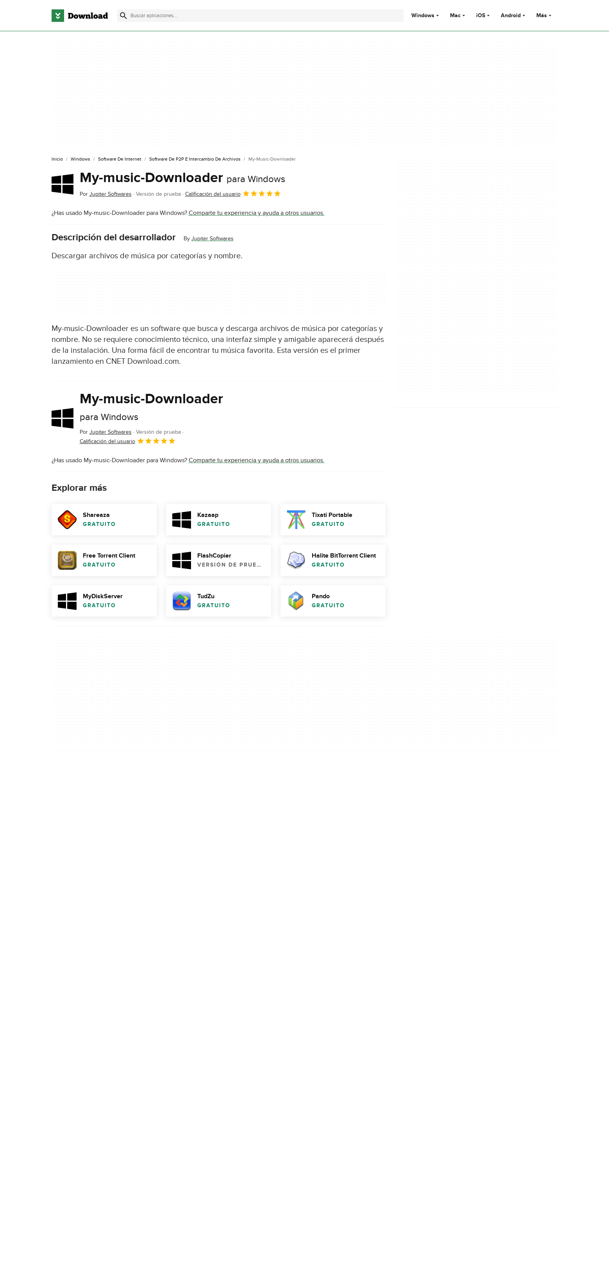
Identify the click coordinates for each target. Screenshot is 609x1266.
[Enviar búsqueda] (123, 15)
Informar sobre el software (219, 955)
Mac (455, 15)
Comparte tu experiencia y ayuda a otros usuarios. (257, 213)
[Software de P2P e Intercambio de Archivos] (195, 159)
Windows (422, 15)
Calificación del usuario (233, 193)
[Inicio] (57, 159)
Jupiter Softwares (212, 238)
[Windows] (80, 159)
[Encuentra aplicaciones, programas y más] (260, 15)
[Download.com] (80, 15)
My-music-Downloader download (96, 1007)
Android (511, 15)
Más (544, 15)
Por (106, 194)
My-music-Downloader (182, 177)
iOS (480, 15)
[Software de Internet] (119, 159)
